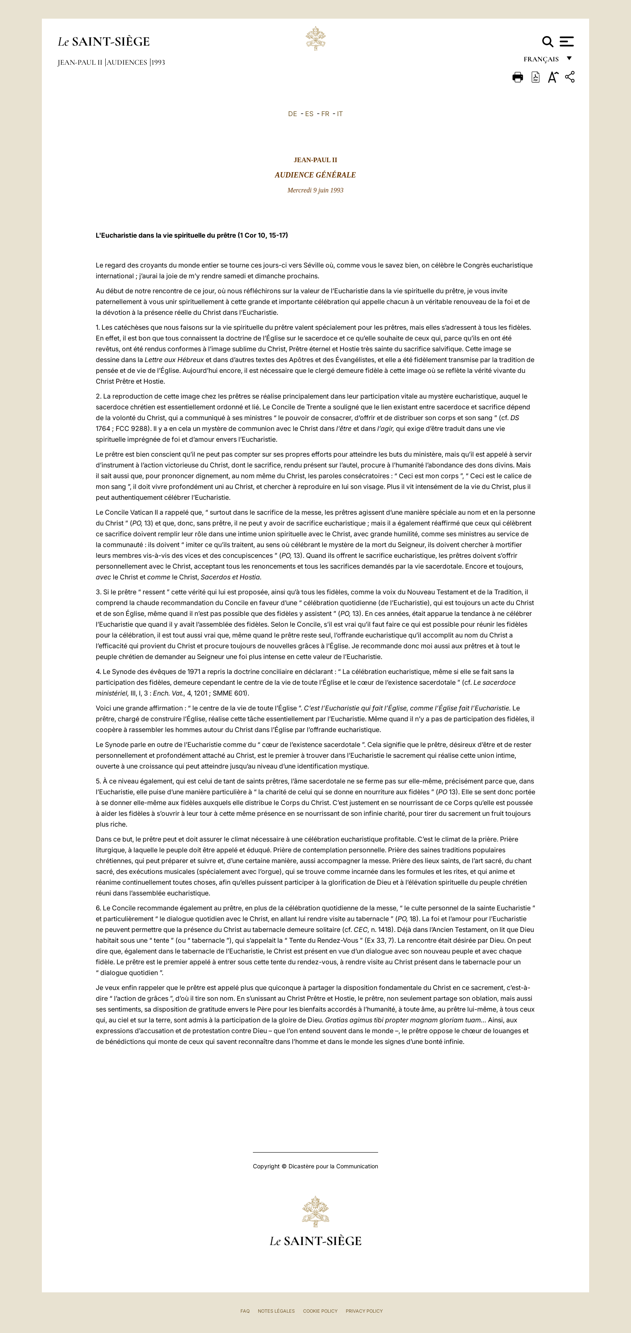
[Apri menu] (566, 41)
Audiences (128, 62)
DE (292, 113)
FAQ (245, 1311)
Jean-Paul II (81, 62)
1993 (158, 62)
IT (340, 113)
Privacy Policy (364, 1311)
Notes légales (276, 1311)
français (542, 61)
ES (309, 113)
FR (325, 113)
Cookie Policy (320, 1311)
